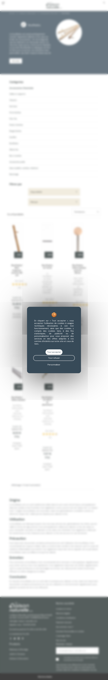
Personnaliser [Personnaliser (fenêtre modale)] (54, 364)
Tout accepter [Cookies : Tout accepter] (54, 352)
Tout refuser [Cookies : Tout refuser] (54, 358)
